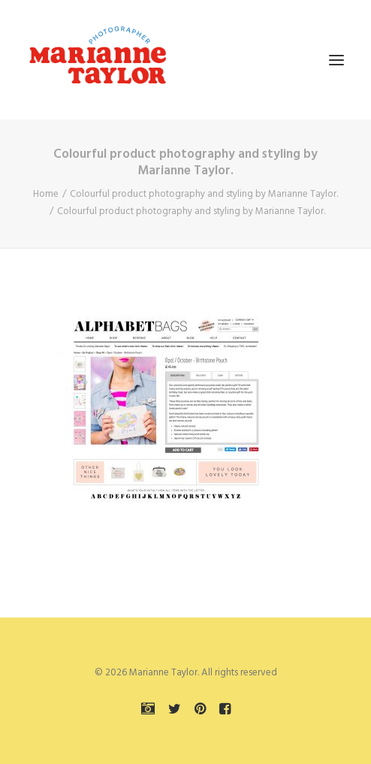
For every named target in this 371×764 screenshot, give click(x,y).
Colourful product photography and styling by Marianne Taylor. (204, 194)
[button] (336, 59)
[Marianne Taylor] (97, 59)
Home (46, 194)
